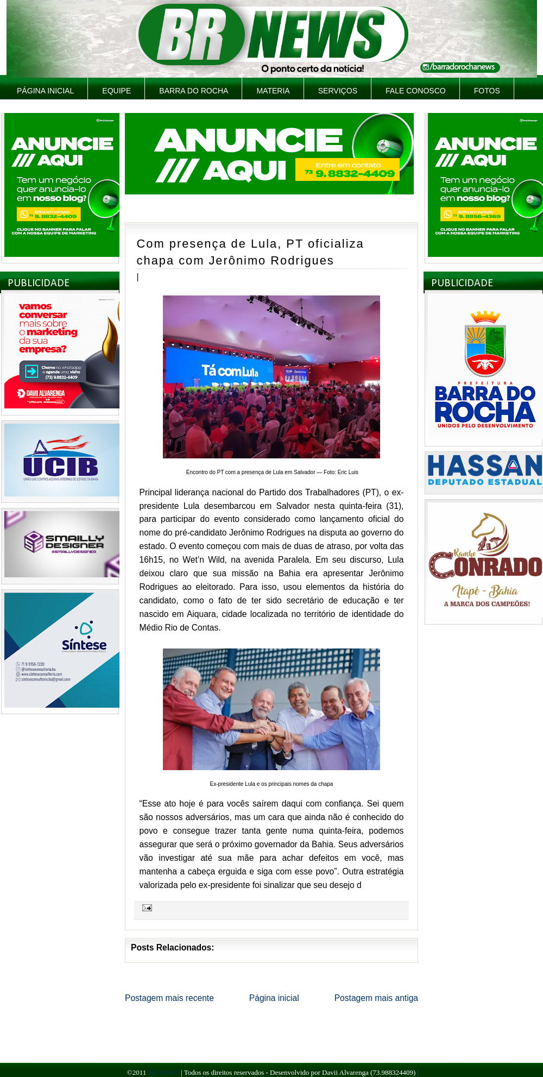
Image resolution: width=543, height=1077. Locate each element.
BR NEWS (163, 1072)
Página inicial (45, 90)
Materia (272, 90)
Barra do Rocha (193, 90)
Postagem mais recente (169, 998)
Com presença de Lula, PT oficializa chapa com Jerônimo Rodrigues (250, 252)
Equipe (116, 90)
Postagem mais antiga (376, 998)
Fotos (487, 90)
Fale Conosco (416, 90)
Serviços (337, 90)
